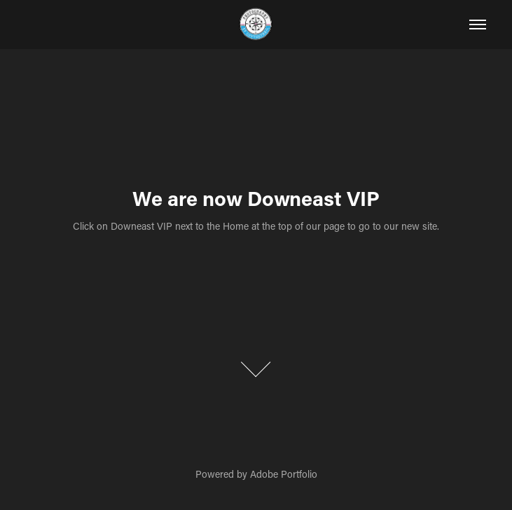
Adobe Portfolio (283, 474)
